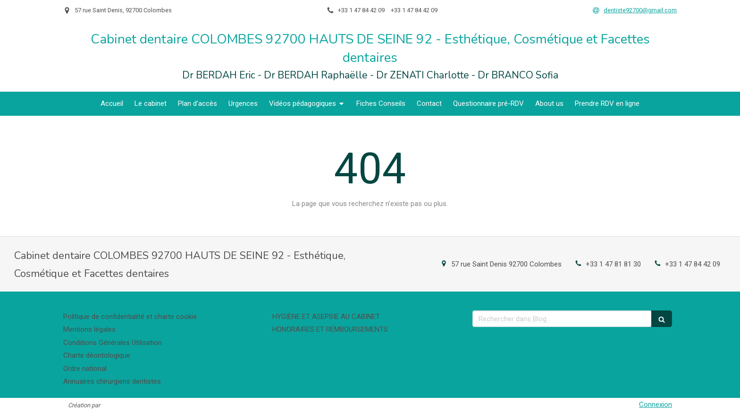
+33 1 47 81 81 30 (613, 264)
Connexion (655, 404)
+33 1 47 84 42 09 (692, 264)
